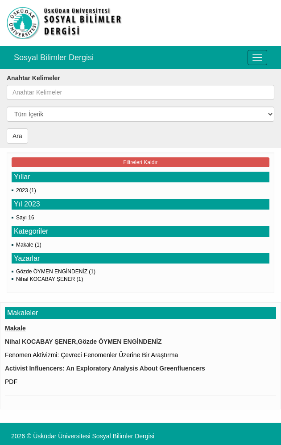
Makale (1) (28, 245)
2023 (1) (26, 190)
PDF (11, 381)
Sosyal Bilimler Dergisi (54, 57)
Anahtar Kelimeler (33, 78)
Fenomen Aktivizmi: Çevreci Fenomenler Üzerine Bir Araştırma (91, 354)
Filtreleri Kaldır (140, 162)
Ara (17, 136)
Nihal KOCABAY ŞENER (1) (49, 279)
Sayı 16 (25, 217)
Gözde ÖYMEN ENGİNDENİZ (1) (55, 271)
